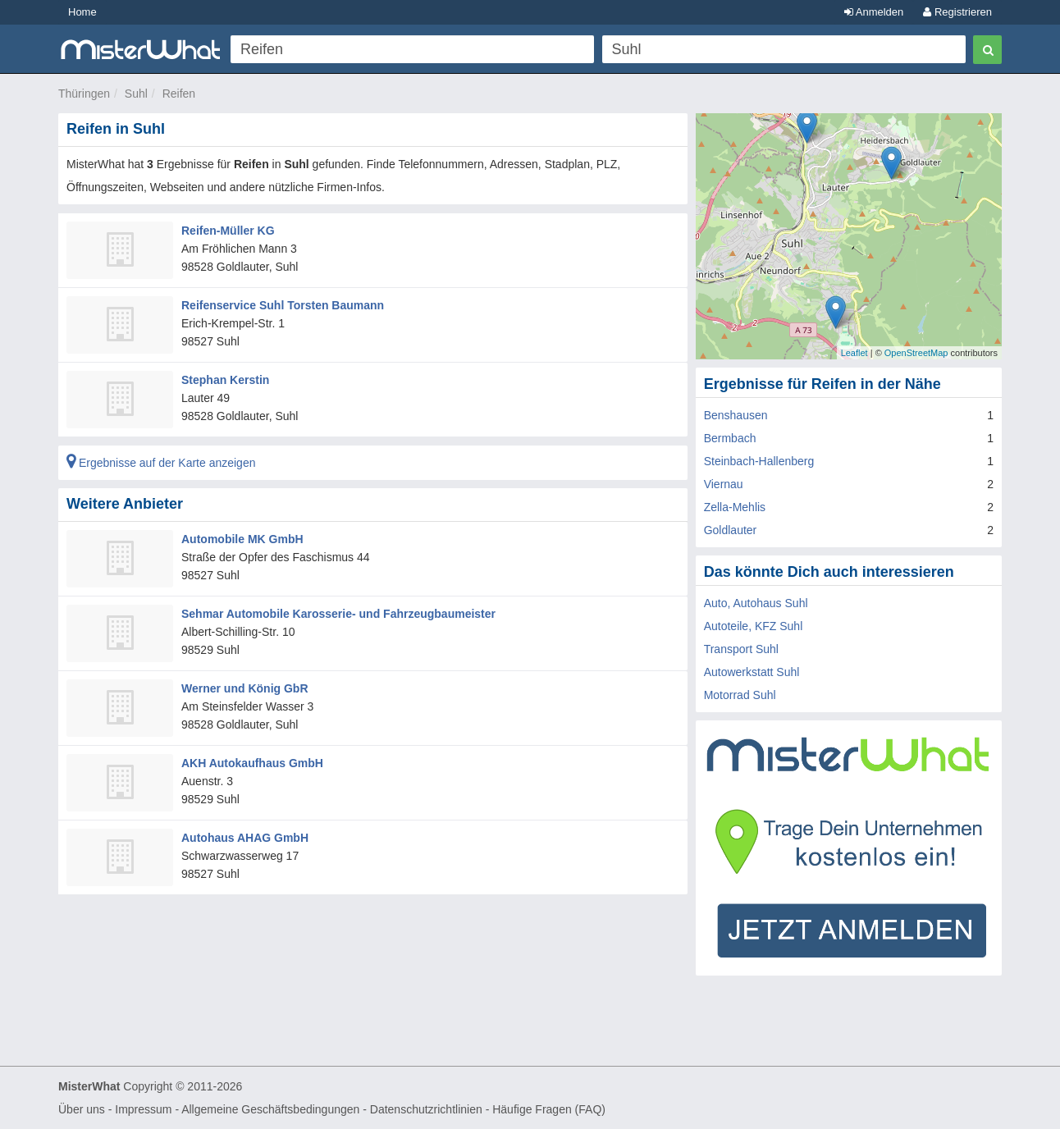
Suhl (136, 93)
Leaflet (854, 353)
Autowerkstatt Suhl (752, 672)
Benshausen (736, 415)
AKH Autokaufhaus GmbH (252, 763)
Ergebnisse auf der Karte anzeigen (160, 462)
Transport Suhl (741, 649)
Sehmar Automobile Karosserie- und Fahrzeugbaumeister (338, 613)
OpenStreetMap (916, 353)
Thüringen (84, 93)
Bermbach (730, 438)
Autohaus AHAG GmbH (244, 837)
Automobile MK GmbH (242, 539)
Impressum (143, 1109)
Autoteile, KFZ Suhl (753, 626)
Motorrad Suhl (740, 695)
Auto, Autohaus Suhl (756, 603)
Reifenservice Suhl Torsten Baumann (282, 305)
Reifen (178, 93)
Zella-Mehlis (734, 507)
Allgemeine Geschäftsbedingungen (270, 1109)
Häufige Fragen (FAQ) (548, 1109)
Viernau (723, 484)
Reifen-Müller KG (228, 230)
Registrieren (957, 12)
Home (82, 12)
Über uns (81, 1109)
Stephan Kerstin (225, 379)
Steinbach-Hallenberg (759, 461)
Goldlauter (730, 530)
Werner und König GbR (244, 688)
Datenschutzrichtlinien (426, 1109)
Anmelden (873, 12)
